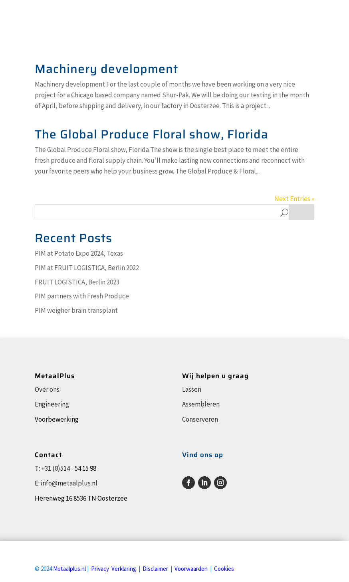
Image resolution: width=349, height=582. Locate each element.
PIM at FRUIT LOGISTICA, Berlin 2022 (87, 267)
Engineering (52, 404)
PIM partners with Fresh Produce (82, 296)
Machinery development (106, 68)
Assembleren (201, 404)
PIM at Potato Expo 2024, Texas (79, 253)
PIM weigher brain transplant (76, 310)
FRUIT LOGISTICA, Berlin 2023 (77, 282)
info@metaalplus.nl (69, 483)
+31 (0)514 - (57, 468)
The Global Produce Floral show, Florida (151, 134)
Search (301, 212)
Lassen (191, 389)
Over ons (47, 389)
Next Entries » (294, 198)
